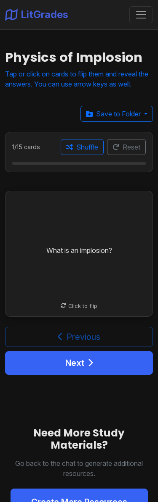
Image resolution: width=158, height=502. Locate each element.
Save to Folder (114, 114)
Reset (126, 147)
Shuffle (82, 147)
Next (79, 363)
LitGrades (36, 14)
